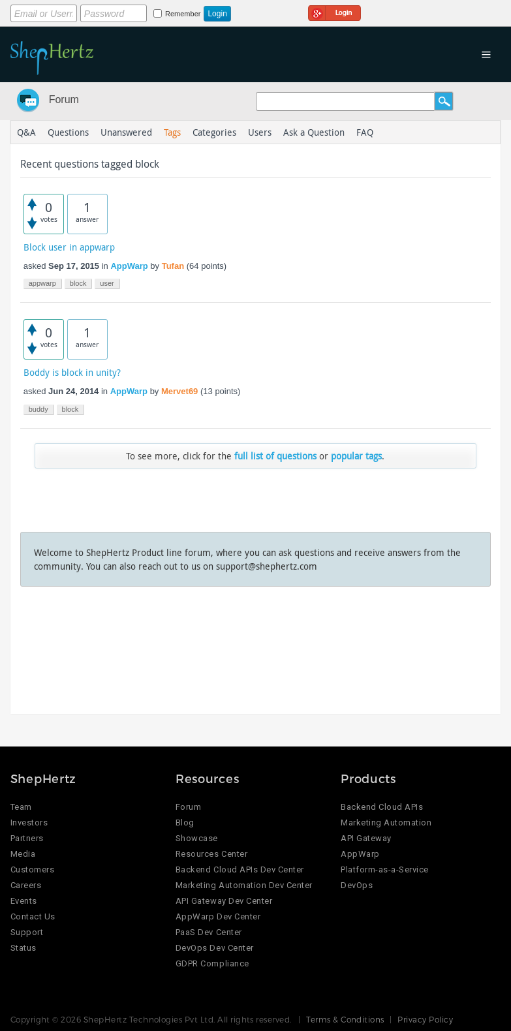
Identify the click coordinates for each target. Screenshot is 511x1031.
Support (27, 932)
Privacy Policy (425, 1019)
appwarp (42, 283)
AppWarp (128, 266)
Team (21, 807)
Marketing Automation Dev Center (244, 885)
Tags (172, 132)
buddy (38, 409)
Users (259, 132)
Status (23, 948)
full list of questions (275, 456)
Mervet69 (179, 391)
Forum (64, 99)
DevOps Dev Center (215, 948)
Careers (26, 885)
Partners (27, 838)
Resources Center (211, 854)
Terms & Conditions (345, 1019)
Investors (29, 822)
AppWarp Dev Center (218, 916)
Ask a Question (314, 132)
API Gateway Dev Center (224, 901)
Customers (32, 869)
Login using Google (334, 11)
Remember (182, 14)
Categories (214, 132)
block (78, 283)
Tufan (173, 266)
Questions (68, 132)
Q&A (26, 132)
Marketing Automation (386, 822)
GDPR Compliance (212, 963)
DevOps (357, 885)
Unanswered (126, 132)
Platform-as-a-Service (385, 869)
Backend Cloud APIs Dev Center (240, 869)
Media (23, 854)
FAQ (364, 132)
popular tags (356, 456)
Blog (185, 822)
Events (23, 901)
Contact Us (32, 916)
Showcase (197, 838)
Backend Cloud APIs (382, 807)
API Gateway (366, 838)
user (107, 283)
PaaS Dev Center (209, 932)
